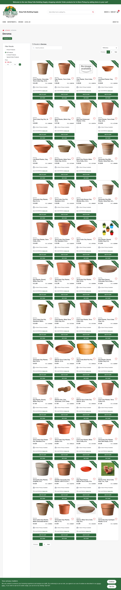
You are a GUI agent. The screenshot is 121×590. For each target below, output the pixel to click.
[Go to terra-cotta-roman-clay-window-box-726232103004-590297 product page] (86, 200)
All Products (10, 52)
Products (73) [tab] (7, 38)
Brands (20, 22)
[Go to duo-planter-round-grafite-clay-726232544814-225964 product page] (107, 240)
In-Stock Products (11, 54)
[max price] (15, 64)
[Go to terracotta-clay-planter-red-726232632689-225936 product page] (64, 280)
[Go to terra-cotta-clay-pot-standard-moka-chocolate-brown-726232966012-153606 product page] (42, 320)
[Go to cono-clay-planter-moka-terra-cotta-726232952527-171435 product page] (86, 440)
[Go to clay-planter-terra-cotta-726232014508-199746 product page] (64, 80)
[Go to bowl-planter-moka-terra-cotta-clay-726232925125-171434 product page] (64, 160)
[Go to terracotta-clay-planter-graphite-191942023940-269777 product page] (42, 481)
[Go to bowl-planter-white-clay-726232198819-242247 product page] (64, 120)
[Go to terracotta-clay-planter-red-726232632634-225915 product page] (42, 360)
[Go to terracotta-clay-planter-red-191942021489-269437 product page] (42, 200)
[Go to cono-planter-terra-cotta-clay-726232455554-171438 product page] (107, 120)
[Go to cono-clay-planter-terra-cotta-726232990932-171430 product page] (107, 400)
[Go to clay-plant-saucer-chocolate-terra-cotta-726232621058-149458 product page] (107, 280)
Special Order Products (13, 57)
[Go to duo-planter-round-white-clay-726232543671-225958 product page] (42, 400)
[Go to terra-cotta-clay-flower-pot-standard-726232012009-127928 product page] (42, 440)
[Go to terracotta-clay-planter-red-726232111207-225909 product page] (86, 280)
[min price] (8, 64)
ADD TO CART (42, 94)
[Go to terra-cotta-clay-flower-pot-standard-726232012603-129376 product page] (64, 240)
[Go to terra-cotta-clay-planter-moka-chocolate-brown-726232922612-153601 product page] (42, 521)
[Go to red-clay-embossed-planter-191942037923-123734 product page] (86, 120)
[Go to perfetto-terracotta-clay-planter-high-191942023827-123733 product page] (64, 481)
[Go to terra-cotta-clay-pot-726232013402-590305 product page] (42, 120)
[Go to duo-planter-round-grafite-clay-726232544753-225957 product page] (107, 360)
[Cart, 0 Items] (117, 12)
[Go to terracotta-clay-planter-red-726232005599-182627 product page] (64, 521)
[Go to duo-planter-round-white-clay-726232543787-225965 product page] (42, 280)
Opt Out (111, 586)
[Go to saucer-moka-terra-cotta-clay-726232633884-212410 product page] (86, 521)
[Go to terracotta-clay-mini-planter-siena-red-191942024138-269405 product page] (107, 160)
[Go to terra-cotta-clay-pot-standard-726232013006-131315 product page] (64, 200)
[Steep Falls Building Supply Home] (10, 12)
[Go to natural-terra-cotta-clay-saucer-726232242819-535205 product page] (64, 360)
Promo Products (11, 49)
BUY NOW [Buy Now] (42, 98)
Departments (11, 22)
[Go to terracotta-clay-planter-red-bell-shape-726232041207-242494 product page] (107, 440)
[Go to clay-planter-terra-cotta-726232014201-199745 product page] (86, 80)
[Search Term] (71, 12)
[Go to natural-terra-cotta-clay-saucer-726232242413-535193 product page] (86, 400)
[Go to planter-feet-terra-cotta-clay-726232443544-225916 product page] (107, 481)
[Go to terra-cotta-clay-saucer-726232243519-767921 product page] (86, 240)
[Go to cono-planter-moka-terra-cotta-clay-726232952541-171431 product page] (64, 320)
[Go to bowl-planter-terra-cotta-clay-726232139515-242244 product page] (107, 320)
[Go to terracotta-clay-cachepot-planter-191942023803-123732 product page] (107, 521)
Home (4, 22)
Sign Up (113, 12)
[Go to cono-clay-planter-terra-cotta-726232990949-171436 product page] (86, 320)
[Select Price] (20, 64)
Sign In (106, 12)
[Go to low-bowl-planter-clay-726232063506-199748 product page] (107, 80)
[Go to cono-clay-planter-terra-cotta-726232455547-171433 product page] (42, 240)
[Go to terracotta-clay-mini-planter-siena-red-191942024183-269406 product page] (107, 200)
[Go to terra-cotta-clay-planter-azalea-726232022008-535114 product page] (64, 440)
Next (116, 52)
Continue (111, 581)
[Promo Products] (5, 49)
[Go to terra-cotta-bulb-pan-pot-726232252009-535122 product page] (86, 360)
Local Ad (27, 22)
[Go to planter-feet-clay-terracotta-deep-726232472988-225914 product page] (64, 400)
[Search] (93, 12)
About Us (115, 22)
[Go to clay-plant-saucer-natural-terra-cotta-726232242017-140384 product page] (86, 481)
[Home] (3, 30)
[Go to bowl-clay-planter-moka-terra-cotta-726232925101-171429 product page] (86, 160)
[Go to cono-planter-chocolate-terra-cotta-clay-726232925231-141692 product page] (42, 80)
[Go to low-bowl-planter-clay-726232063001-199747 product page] (42, 160)
